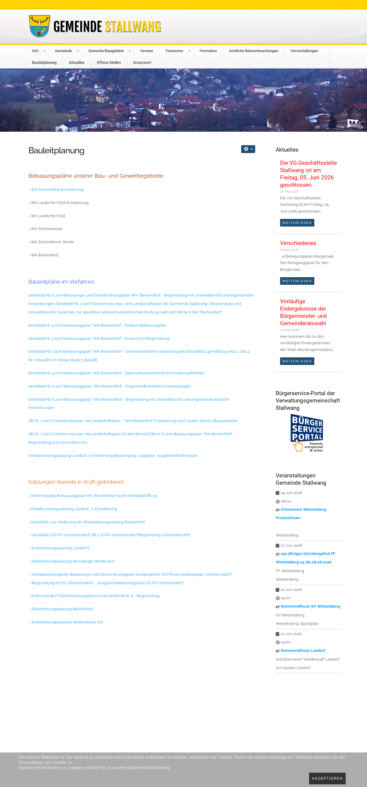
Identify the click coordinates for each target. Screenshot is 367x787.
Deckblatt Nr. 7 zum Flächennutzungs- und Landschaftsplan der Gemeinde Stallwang (132, 303)
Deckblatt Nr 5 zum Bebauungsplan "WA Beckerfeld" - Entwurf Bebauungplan (97, 325)
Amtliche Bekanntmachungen (253, 51)
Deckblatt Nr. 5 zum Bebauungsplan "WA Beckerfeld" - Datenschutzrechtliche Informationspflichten (116, 373)
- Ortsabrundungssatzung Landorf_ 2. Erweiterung (73, 509)
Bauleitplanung (44, 62)
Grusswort (142, 62)
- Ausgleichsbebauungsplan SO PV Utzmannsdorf (139, 583)
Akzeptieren (327, 778)
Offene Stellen (109, 62)
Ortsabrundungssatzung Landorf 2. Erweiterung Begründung (82, 455)
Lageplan (146, 455)
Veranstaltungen (304, 51)
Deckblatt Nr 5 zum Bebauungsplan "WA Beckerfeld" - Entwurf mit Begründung (99, 338)
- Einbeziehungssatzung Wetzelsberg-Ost (66, 622)
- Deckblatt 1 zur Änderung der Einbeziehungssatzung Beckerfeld (86, 522)
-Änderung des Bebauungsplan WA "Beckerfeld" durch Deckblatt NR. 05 (92, 495)
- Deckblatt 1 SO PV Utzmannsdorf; (59, 535)
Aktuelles (77, 62)
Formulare (208, 51)
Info (35, 51)
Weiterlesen (297, 222)
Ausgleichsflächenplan (178, 455)
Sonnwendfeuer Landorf (303, 650)
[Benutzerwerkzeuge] (248, 149)
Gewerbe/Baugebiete (106, 51)
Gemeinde (63, 51)
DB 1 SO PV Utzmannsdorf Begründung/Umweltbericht (140, 535)
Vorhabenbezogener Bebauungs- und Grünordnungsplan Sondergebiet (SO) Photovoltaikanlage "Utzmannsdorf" (132, 574)
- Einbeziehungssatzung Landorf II (59, 548)
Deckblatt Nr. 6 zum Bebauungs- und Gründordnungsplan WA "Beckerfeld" (94, 295)
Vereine (146, 51)
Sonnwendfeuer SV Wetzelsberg (310, 606)
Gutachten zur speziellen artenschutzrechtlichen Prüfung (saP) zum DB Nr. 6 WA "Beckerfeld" (139, 312)
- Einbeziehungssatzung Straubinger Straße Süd (71, 561)
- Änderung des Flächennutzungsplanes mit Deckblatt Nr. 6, (81, 596)
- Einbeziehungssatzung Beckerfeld (60, 609)
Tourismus (174, 51)
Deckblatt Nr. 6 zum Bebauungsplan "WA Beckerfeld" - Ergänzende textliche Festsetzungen (109, 386)
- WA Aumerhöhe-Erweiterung (55, 189)
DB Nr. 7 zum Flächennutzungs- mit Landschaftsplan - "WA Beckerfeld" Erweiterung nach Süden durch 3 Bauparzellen (133, 421)
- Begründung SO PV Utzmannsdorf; (61, 583)
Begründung (148, 596)
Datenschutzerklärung (149, 767)
